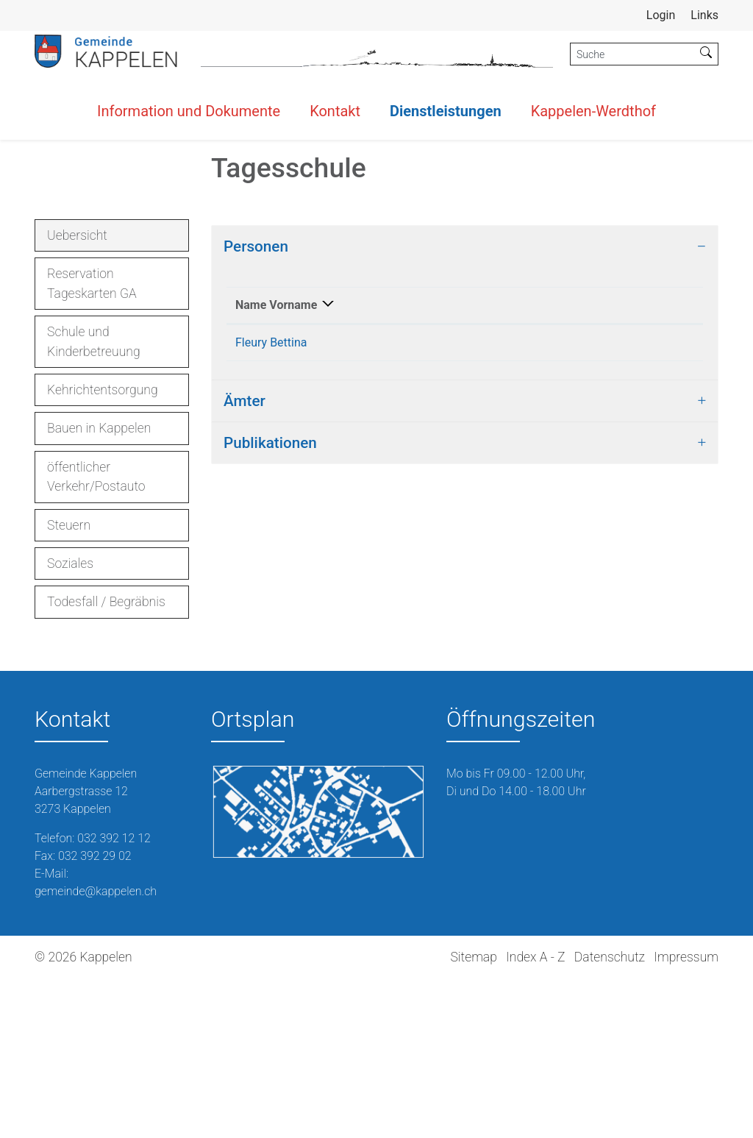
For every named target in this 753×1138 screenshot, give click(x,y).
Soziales (70, 722)
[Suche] (632, 54)
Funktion (363, 481)
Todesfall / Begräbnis (106, 760)
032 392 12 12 (114, 997)
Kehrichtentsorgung (102, 548)
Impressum (686, 1116)
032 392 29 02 (95, 1015)
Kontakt (335, 111)
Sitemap (473, 1116)
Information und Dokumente (188, 111)
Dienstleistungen (446, 111)
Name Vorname (259, 472)
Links (704, 15)
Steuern (68, 684)
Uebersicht (88, 398)
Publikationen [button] (270, 637)
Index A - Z (535, 1116)
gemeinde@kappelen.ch (96, 1050)
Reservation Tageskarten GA (92, 442)
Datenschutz (609, 1116)
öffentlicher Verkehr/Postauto (96, 635)
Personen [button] (256, 405)
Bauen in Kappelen (99, 587)
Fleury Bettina (271, 519)
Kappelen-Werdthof (593, 111)
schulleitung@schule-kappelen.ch (606, 519)
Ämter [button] (244, 595)
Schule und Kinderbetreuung (93, 500)
